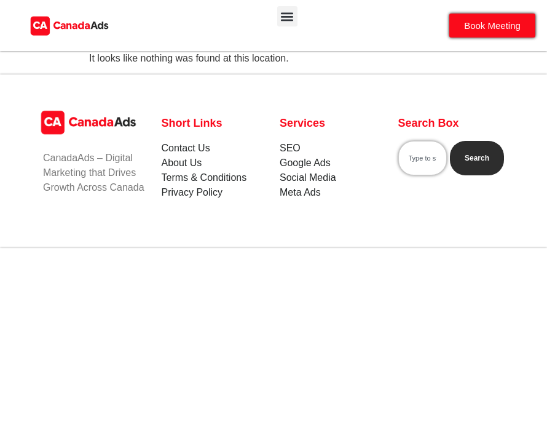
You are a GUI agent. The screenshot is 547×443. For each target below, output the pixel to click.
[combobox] (422, 158)
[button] (287, 16)
